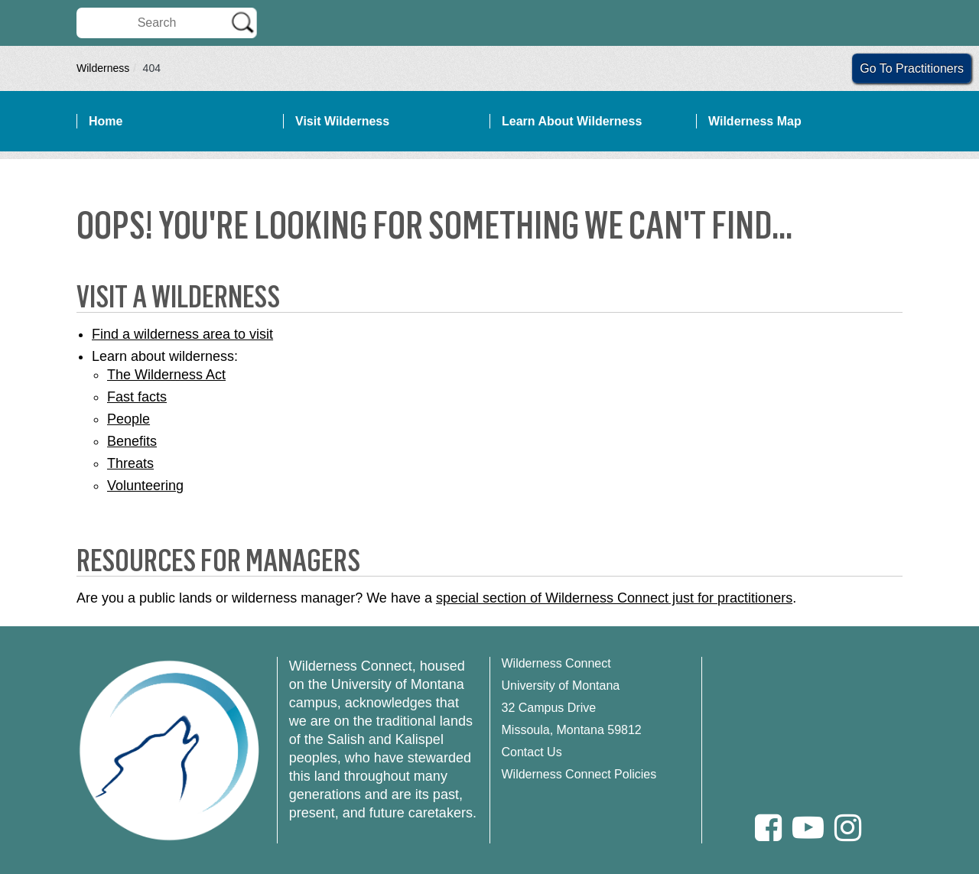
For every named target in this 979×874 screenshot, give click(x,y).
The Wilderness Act (166, 374)
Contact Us (532, 752)
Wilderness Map (755, 121)
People (128, 419)
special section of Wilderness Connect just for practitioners (614, 598)
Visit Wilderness (342, 121)
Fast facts (137, 397)
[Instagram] (847, 827)
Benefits (132, 441)
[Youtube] (808, 827)
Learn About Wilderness (572, 121)
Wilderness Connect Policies (579, 774)
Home (105, 121)
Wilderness (102, 68)
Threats (130, 463)
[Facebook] (768, 827)
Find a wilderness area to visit (182, 334)
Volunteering (145, 485)
